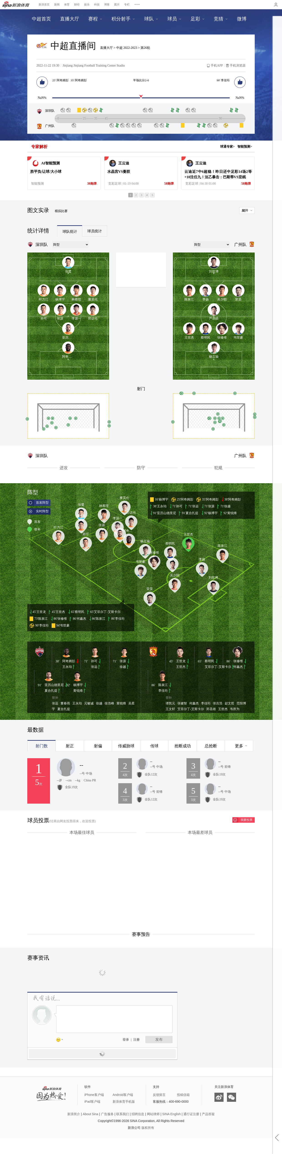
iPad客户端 (92, 1101)
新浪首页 (44, 4)
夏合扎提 (51, 690)
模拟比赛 (61, 211)
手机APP (217, 65)
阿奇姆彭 (68, 661)
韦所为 (234, 709)
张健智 (182, 703)
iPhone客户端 (94, 1095)
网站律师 (153, 1114)
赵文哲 (229, 703)
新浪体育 (16, 4)
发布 (159, 1039)
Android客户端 (123, 1095)
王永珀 (67, 667)
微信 (231, 1097)
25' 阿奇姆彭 (60, 80)
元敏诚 (89, 703)
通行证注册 (191, 1114)
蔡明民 (209, 661)
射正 (70, 746)
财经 (77, 4)
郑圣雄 (211, 709)
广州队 (45, 126)
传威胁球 (126, 746)
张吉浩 (217, 703)
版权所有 (147, 1127)
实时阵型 (42, 511)
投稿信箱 (183, 1095)
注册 (136, 1039)
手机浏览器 (238, 65)
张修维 (238, 661)
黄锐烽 (78, 690)
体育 (67, 4)
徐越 (123, 667)
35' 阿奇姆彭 (79, 80)
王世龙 (181, 661)
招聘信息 (137, 1114)
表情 (61, 1040)
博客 (107, 4)
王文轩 (170, 709)
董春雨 (65, 703)
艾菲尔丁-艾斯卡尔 (218, 667)
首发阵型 (42, 502)
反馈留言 (159, 1095)
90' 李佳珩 (223, 80)
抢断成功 (182, 746)
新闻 (57, 4)
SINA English (171, 1114)
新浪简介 (73, 1114)
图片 (117, 4)
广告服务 (107, 1114)
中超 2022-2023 (127, 48)
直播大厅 (106, 48)
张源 (123, 661)
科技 (97, 4)
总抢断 (211, 746)
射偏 (98, 746)
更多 (239, 746)
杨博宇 (78, 685)
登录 (126, 1039)
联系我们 (122, 1114)
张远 (94, 667)
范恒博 (241, 703)
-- (81, 765)
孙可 (94, 661)
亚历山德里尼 (54, 685)
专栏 (127, 4)
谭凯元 (170, 703)
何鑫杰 (238, 667)
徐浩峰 (109, 703)
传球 (154, 746)
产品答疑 (208, 1114)
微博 (219, 1097)
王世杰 (181, 667)
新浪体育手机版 (124, 1101)
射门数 (41, 746)
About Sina (90, 1114)
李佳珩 (163, 690)
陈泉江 (163, 685)
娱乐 (87, 4)
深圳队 (45, 110)
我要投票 (246, 820)
